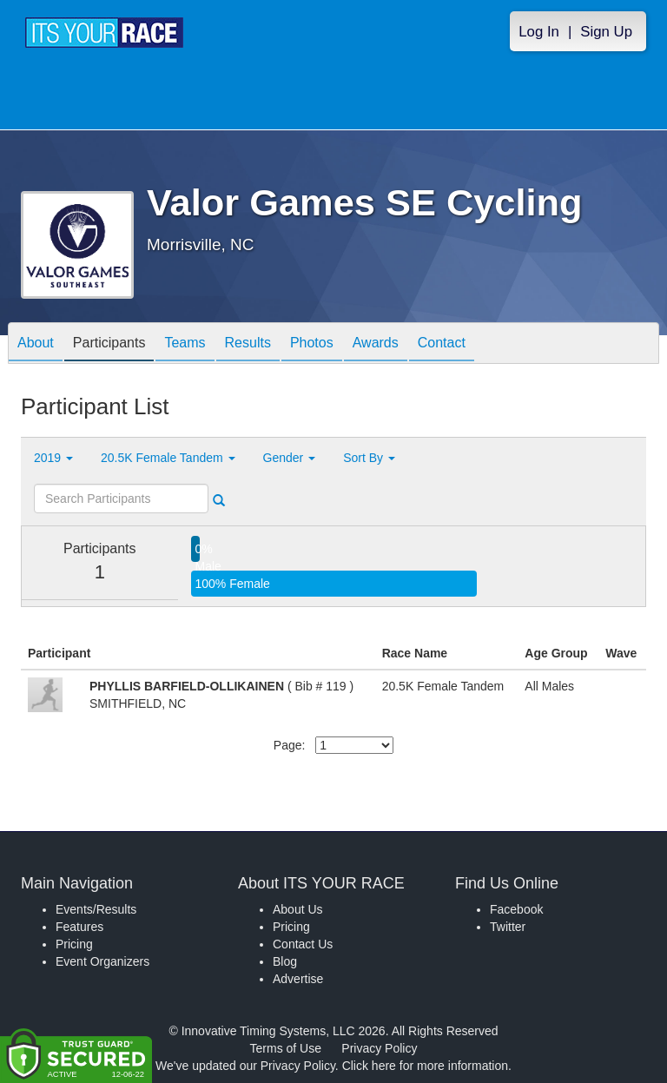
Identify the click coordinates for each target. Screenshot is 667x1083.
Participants (109, 344)
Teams (184, 344)
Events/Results (96, 909)
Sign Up (606, 31)
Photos (312, 344)
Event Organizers (102, 961)
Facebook (516, 909)
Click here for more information (425, 1066)
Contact (442, 344)
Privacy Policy (379, 1048)
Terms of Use (285, 1048)
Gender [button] (289, 458)
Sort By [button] (369, 458)
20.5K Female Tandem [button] (168, 458)
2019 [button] (53, 458)
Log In (538, 31)
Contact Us (303, 944)
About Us (298, 909)
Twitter (507, 927)
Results (248, 344)
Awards (376, 344)
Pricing (74, 944)
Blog (285, 961)
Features (79, 927)
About (35, 344)
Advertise (298, 979)
